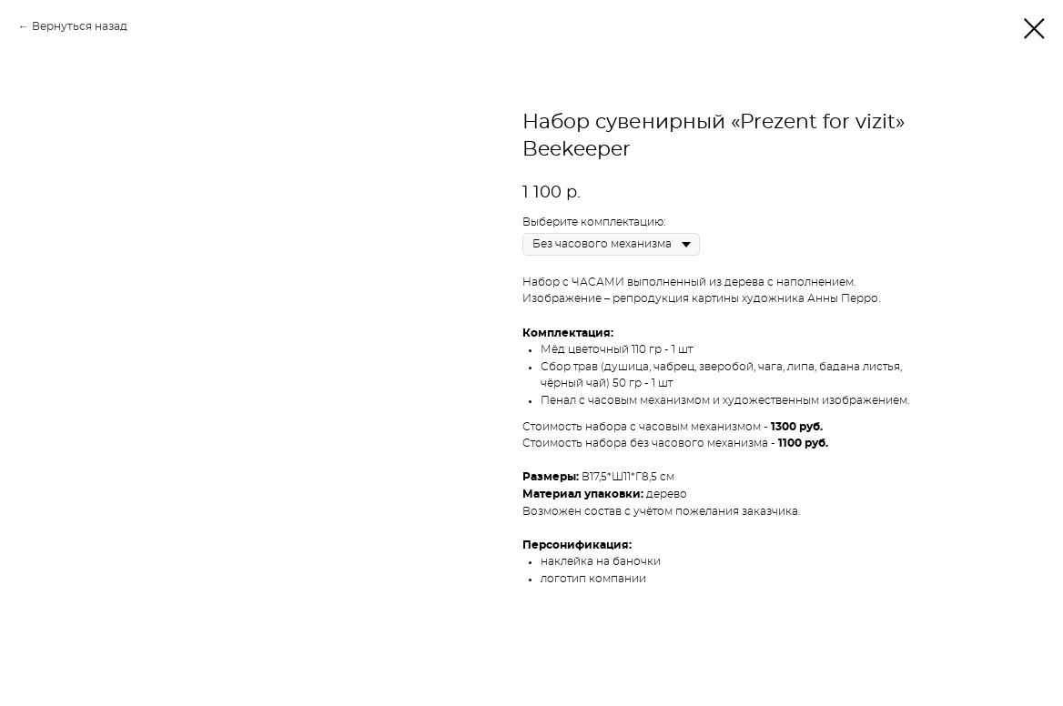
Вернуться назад (79, 26)
